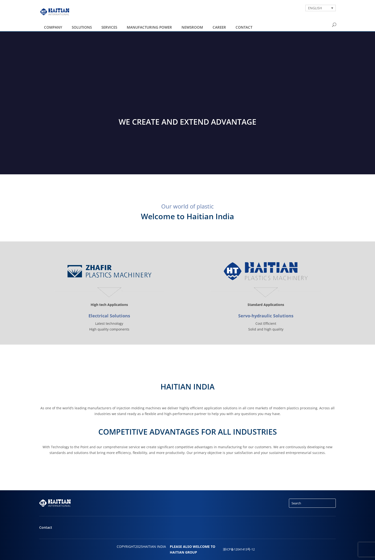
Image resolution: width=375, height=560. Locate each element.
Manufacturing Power (149, 27)
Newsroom (192, 27)
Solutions (82, 27)
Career (219, 27)
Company (53, 27)
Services (109, 27)
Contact (244, 27)
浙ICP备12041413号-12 (239, 549)
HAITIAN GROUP (183, 552)
